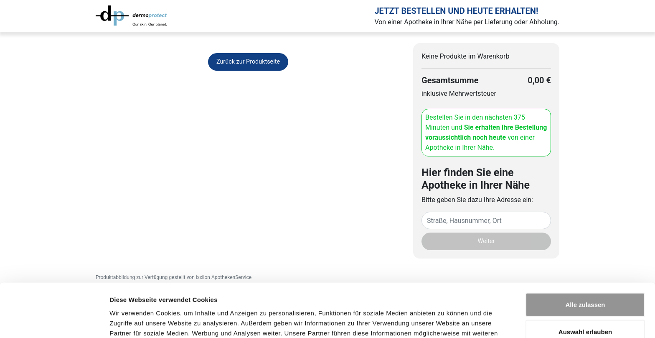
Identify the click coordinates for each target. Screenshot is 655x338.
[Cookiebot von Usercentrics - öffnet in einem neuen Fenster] (54, 321)
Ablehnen (585, 310)
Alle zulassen (585, 255)
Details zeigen (444, 321)
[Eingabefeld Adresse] (486, 220)
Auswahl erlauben (585, 283)
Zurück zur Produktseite (248, 61)
